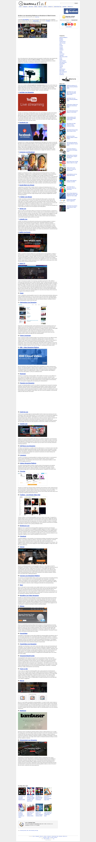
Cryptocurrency (62, 41)
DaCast (22, 547)
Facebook (27, 825)
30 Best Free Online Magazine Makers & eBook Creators (72, 137)
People (60, 59)
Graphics (61, 48)
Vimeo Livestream (25, 335)
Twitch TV (22, 263)
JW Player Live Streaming (27, 446)
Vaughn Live (23, 423)
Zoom (21, 293)
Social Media (62, 63)
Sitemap (47, 838)
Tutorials (61, 66)
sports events (36, 20)
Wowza (22, 606)
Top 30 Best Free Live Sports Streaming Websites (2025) (72, 99)
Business (61, 40)
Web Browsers (62, 69)
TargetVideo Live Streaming (28, 644)
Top (53, 838)
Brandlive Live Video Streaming (29, 595)
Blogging (61, 38)
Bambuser (23, 710)
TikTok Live (22, 208)
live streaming (26, 19)
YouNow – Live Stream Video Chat (30, 494)
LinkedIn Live (23, 219)
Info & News (61, 53)
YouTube (51, 837)
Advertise (64, 6)
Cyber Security (62, 42)
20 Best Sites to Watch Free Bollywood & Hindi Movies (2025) (72, 106)
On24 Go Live (24, 412)
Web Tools (31, 6)
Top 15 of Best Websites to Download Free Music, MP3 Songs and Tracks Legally (72, 194)
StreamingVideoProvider (27, 655)
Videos (60, 67)
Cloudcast (23, 536)
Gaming (61, 47)
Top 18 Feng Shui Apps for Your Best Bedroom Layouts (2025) (72, 144)
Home (20, 6)
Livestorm (23, 455)
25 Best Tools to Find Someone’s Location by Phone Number (71, 169)
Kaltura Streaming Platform (28, 463)
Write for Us (70, 6)
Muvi (21, 585)
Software (61, 64)
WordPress (61, 74)
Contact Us (50, 6)
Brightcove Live (24, 525)
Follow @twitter (69, 26)
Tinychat (22, 471)
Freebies (61, 45)
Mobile (35, 6)
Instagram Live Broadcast (27, 152)
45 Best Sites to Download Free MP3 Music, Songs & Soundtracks (72, 156)
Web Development (63, 71)
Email (60, 44)
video (27, 830)
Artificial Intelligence (63, 37)
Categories (25, 6)
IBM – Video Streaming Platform (29, 347)
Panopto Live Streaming (27, 383)
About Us (40, 6)
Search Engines (62, 60)
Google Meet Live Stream (26, 185)
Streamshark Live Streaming (28, 740)
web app (36, 830)
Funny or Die (24, 669)
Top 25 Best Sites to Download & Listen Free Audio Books (71, 188)
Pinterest (55, 837)
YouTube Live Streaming (26, 92)
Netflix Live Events (24, 232)
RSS (45, 838)
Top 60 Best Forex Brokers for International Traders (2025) (72, 207)
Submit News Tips (57, 6)
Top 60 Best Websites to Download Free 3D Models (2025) (72, 150)
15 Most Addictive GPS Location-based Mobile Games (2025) (71, 118)
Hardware (61, 49)
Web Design (61, 70)
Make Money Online (63, 56)
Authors (45, 6)
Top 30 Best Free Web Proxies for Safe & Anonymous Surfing (71, 125)
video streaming (31, 830)
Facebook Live (23, 122)
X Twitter (37, 825)
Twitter (48, 837)
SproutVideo (23, 633)
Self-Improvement (63, 62)
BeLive (22, 680)
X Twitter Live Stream (25, 197)
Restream (23, 373)
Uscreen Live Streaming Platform (30, 575)
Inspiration (61, 55)
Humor (60, 51)
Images (60, 52)
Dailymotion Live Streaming (28, 302)
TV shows (48, 20)
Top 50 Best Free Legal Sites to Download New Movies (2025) (71, 93)
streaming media (23, 830)
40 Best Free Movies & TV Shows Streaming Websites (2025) (72, 87)
